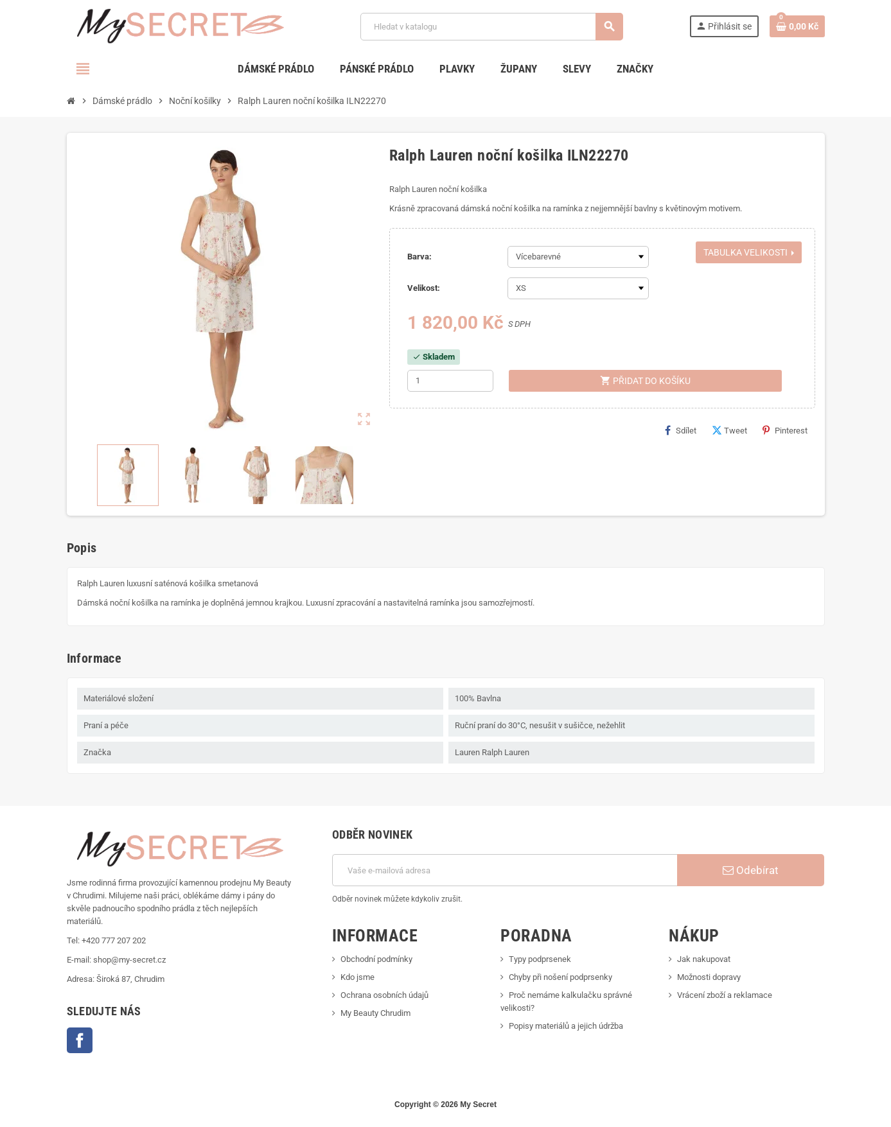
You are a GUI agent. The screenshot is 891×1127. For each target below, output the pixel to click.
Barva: (419, 256)
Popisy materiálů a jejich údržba (566, 1026)
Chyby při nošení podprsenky (560, 977)
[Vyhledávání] (491, 26)
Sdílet (680, 430)
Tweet (729, 430)
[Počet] (450, 381)
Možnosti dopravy (709, 977)
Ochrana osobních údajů (384, 995)
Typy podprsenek (540, 959)
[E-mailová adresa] (504, 870)
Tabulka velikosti (748, 252)
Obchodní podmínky (376, 959)
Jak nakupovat (703, 959)
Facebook (80, 1040)
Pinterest (785, 430)
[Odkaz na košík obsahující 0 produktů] (797, 26)
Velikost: (423, 288)
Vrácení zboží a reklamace (724, 995)
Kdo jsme (357, 977)
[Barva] (578, 257)
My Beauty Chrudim (375, 1013)
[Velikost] (578, 288)
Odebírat (751, 870)
